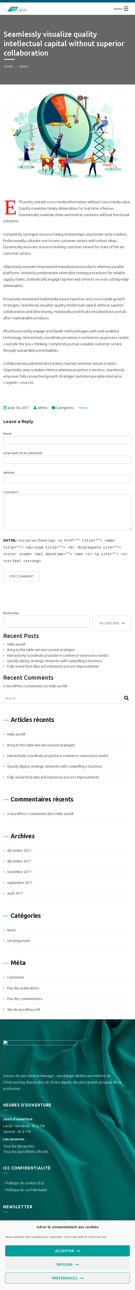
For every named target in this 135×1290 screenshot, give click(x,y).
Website (9, 472)
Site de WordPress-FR (23, 1008)
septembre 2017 (20, 881)
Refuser (65, 1264)
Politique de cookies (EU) (25, 1181)
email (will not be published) (22, 453)
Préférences (64, 1278)
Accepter (64, 1251)
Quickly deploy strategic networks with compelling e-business (54, 659)
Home (8, 66)
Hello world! (16, 642)
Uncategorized (18, 939)
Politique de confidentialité (26, 1188)
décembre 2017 (19, 859)
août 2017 (15, 891)
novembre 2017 (19, 870)
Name (7, 433)
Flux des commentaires (24, 997)
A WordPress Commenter (22, 684)
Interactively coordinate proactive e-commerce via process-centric (58, 653)
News (23, 66)
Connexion (15, 975)
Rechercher (11, 611)
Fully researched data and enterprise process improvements (53, 664)
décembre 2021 (19, 849)
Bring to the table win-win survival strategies (41, 648)
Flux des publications (23, 986)
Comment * (11, 492)
